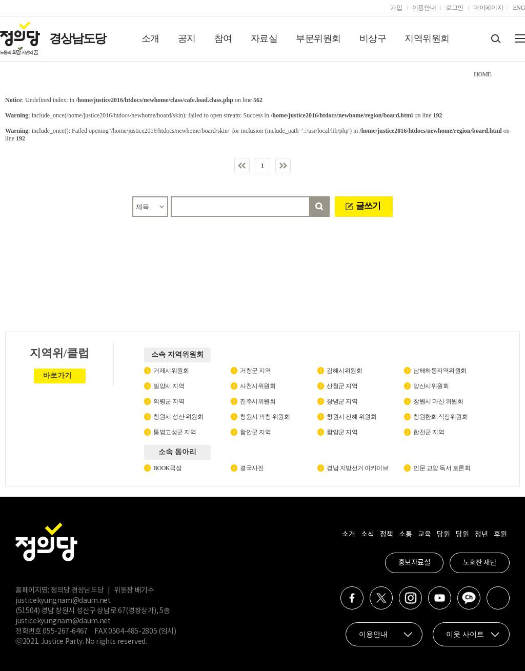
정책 (386, 535)
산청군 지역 (342, 386)
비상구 (373, 38)
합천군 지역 (428, 432)
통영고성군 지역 (174, 432)
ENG (519, 7)
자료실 (264, 38)
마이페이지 (488, 7)
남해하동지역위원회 (440, 370)
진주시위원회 (257, 401)
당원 (443, 535)
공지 (187, 38)
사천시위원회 (257, 386)
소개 (150, 38)
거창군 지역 (255, 370)
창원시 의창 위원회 (265, 416)
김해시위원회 (344, 370)
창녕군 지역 (342, 401)
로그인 (454, 7)
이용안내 (424, 7)
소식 (367, 535)
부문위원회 (318, 38)
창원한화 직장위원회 (440, 416)
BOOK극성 (167, 468)
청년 (481, 535)
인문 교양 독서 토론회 (441, 468)
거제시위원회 (171, 370)
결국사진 (252, 468)
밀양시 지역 (168, 386)
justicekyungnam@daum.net (63, 601)
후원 (500, 535)
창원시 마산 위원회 (438, 401)
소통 (405, 535)
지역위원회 (427, 38)
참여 (223, 38)
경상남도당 (77, 38)
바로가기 (57, 375)
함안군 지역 (255, 432)
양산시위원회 (431, 386)
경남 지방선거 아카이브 (357, 468)
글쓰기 (368, 206)
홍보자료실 (414, 563)
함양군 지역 (342, 432)
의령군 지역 (168, 401)
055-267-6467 (65, 631)
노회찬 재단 (479, 563)
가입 (396, 7)
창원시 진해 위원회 (351, 416)
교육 (424, 535)
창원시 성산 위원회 (178, 416)
